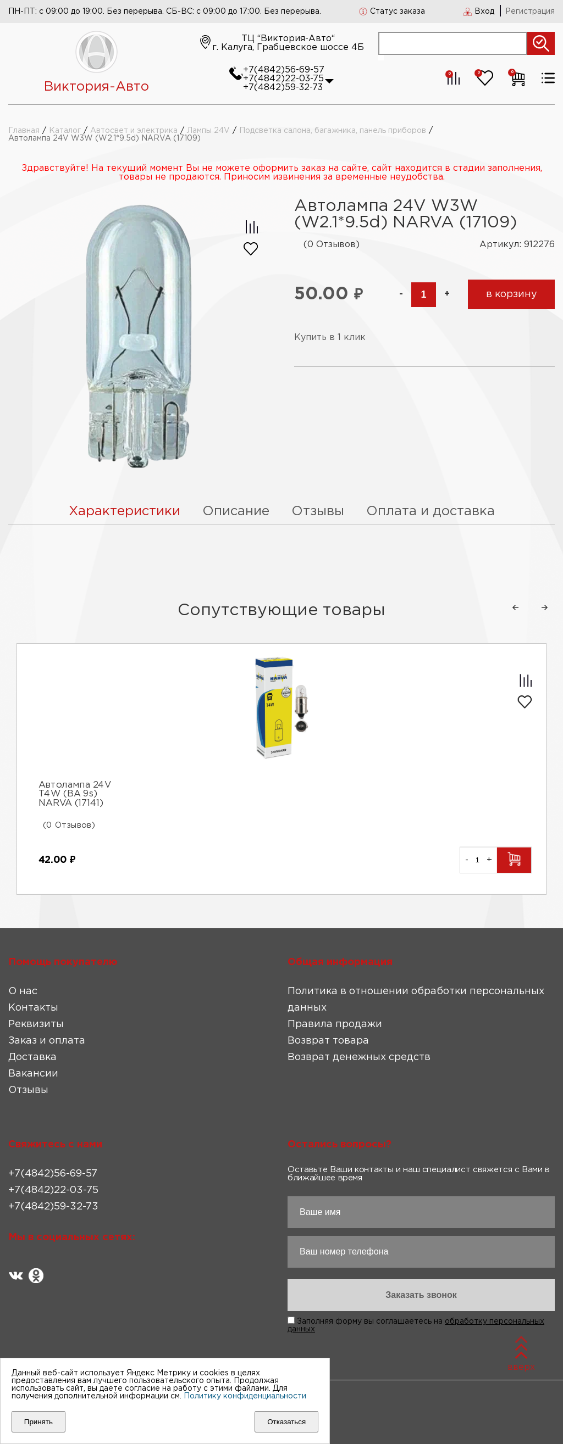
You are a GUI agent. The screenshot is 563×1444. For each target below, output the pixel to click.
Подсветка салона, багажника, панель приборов (332, 130)
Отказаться (286, 1422)
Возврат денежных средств (359, 1057)
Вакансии (33, 1073)
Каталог (65, 130)
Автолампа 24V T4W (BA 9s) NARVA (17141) (75, 795)
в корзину (511, 294)
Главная (24, 130)
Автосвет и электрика (134, 130)
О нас (22, 991)
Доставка (32, 1057)
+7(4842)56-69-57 (283, 70)
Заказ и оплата (46, 1040)
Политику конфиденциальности (245, 1396)
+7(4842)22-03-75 (283, 79)
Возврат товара (328, 1040)
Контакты (33, 1007)
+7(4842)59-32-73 (283, 87)
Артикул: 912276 (517, 245)
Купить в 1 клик (330, 337)
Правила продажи (335, 1024)
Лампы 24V (208, 130)
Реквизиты (36, 1024)
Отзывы (28, 1090)
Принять (38, 1422)
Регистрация (530, 11)
